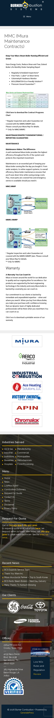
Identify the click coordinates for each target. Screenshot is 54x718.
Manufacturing (24, 449)
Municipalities (23, 456)
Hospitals (8, 464)
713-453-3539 (15, 525)
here (12, 317)
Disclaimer (9, 504)
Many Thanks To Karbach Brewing (20, 585)
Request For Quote (13, 493)
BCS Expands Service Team (17, 570)
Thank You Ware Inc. (13, 573)
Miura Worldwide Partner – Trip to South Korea (26, 577)
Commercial (23, 453)
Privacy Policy (10, 508)
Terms (7, 501)
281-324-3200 (30, 525)
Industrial (8, 453)
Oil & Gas (8, 449)
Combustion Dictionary (15, 489)
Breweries (9, 460)
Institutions (9, 456)
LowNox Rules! (11, 485)
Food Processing (25, 464)
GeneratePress (27, 713)
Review (37, 674)
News (7, 482)
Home (7, 478)
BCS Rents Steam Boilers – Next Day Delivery (25, 581)
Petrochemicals (24, 460)
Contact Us (9, 497)
